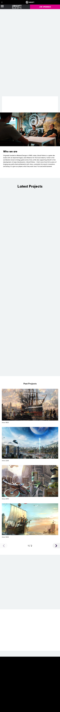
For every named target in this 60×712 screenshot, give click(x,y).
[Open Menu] (2, 6)
